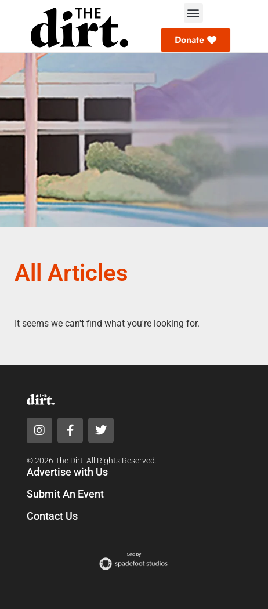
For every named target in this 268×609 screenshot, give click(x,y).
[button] (193, 13)
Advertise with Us (67, 472)
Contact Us (52, 516)
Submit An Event (65, 494)
